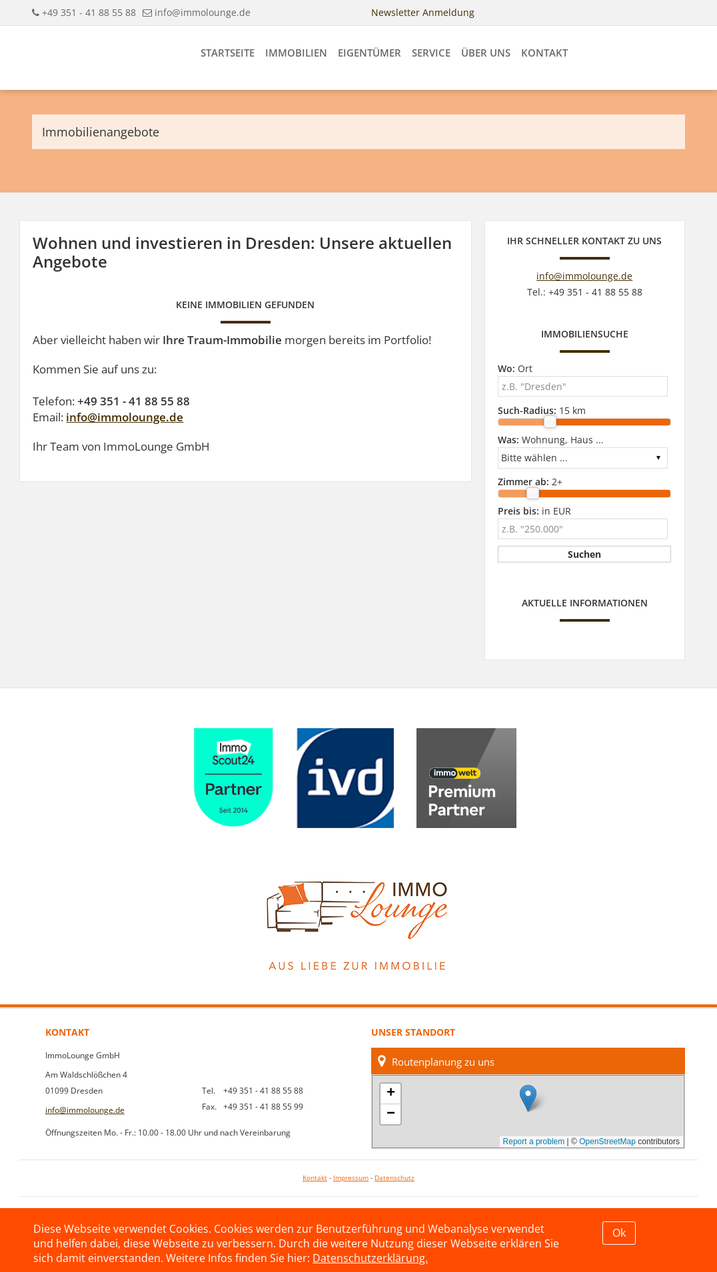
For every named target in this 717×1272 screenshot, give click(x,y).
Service (431, 52)
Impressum (350, 1177)
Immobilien (296, 52)
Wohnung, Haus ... (551, 439)
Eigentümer (369, 52)
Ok (619, 1232)
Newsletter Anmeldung (422, 12)
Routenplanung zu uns (436, 1061)
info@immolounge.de (203, 12)
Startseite (228, 52)
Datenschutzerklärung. (370, 1258)
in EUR (534, 511)
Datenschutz (394, 1177)
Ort (515, 368)
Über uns (485, 52)
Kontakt (544, 52)
